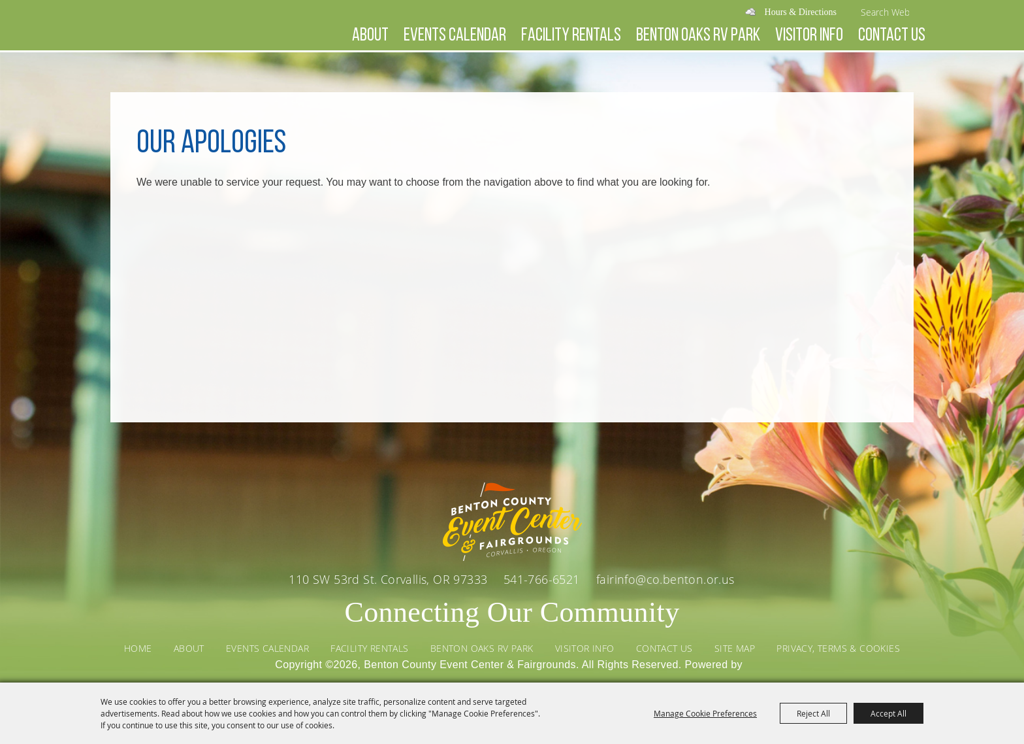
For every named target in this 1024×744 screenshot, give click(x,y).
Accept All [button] (888, 713)
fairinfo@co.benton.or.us (665, 579)
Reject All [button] (813, 713)
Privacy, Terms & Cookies (838, 648)
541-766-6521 (543, 579)
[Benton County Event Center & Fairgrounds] (199, 60)
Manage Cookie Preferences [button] (705, 713)
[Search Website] (885, 12)
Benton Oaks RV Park (698, 36)
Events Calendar (455, 36)
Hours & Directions (801, 12)
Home (138, 648)
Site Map (734, 648)
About (370, 36)
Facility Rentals (571, 36)
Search (920, 12)
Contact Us (891, 36)
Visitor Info (809, 36)
